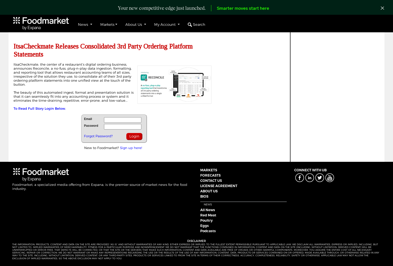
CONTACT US (211, 181)
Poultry (206, 220)
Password (91, 125)
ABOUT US (209, 191)
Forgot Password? (98, 136)
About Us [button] (134, 24)
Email (88, 119)
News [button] (83, 24)
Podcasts (208, 231)
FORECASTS (210, 175)
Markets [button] (107, 24)
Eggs (204, 226)
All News (207, 210)
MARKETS (208, 170)
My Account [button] (165, 24)
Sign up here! (131, 148)
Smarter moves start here (243, 8)
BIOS (204, 196)
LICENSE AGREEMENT (218, 186)
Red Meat (208, 215)
